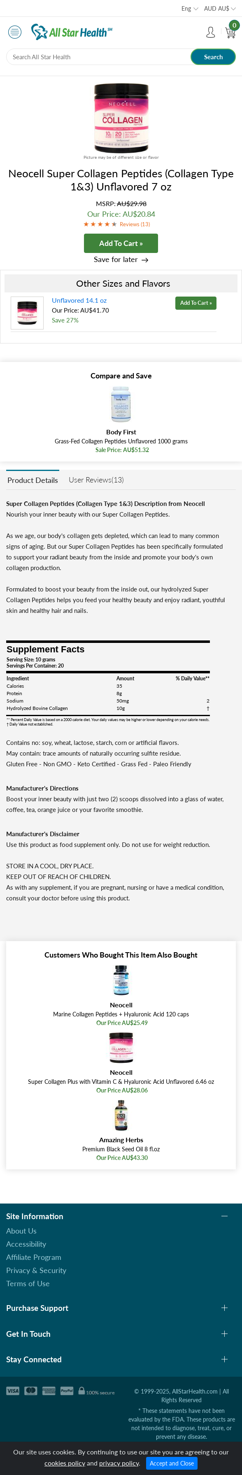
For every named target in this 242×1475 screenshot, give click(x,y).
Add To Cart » (121, 243)
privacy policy (119, 1463)
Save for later (116, 259)
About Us (21, 1230)
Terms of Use (28, 1283)
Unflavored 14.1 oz (79, 300)
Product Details (32, 480)
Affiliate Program (33, 1257)
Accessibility (26, 1243)
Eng (186, 8)
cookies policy (64, 1463)
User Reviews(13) (96, 479)
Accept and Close (172, 1463)
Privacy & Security (36, 1270)
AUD (216, 8)
